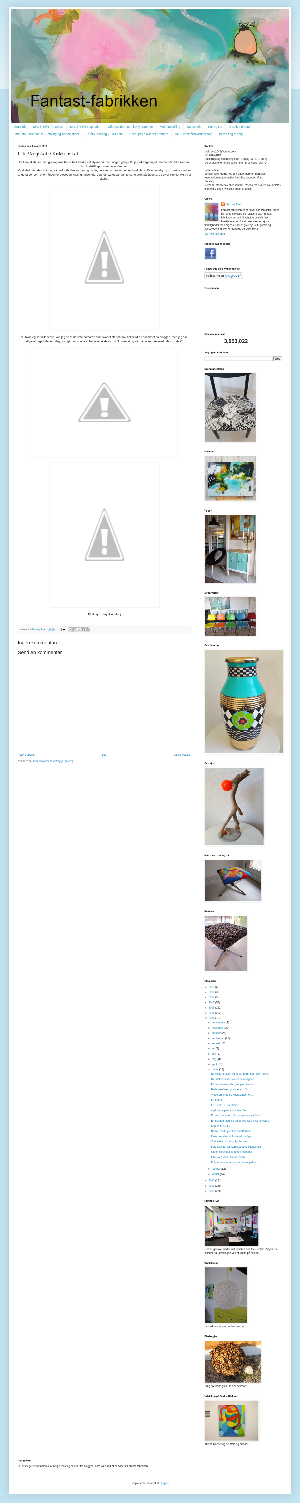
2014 (212, 1018)
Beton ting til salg (231, 134)
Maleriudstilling (170, 126)
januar (216, 1174)
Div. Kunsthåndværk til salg (193, 134)
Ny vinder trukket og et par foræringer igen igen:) (240, 1073)
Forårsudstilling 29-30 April (104, 134)
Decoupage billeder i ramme (148, 134)
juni (214, 1053)
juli (214, 1048)
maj (214, 1059)
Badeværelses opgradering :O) (229, 1089)
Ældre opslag (182, 754)
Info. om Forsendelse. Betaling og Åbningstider (46, 134)
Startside (20, 126)
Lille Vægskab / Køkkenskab (228, 1157)
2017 (212, 1002)
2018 (212, 997)
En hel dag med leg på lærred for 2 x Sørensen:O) (240, 1120)
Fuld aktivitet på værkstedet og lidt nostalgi (236, 1146)
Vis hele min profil (215, 233)
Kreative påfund (240, 126)
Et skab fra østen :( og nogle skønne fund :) (236, 1115)
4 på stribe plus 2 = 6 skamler (228, 1110)
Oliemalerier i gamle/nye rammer (130, 126)
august (216, 1043)
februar (216, 1168)
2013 (212, 1180)
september (218, 1038)
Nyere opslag (27, 754)
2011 (212, 1191)
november (218, 1027)
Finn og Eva (233, 204)
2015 (212, 1013)
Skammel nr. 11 (220, 1125)
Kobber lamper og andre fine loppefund (234, 1162)
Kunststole (194, 126)
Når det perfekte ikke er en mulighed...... (234, 1079)
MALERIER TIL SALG (48, 126)
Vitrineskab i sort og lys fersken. (230, 1141)
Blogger (164, 1483)
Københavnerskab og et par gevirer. (232, 1084)
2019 (212, 992)
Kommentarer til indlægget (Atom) (53, 761)
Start (104, 754)
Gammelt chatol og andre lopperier (231, 1151)
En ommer (217, 1099)
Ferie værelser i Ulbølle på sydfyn (231, 1136)
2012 (212, 1185)
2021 (212, 987)
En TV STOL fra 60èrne (225, 1105)
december (218, 1022)
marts (215, 1069)
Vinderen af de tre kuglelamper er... (232, 1094)
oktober (216, 1033)
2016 (212, 1007)
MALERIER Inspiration (85, 126)
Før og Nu (215, 126)
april (215, 1064)
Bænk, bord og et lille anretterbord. (231, 1131)
